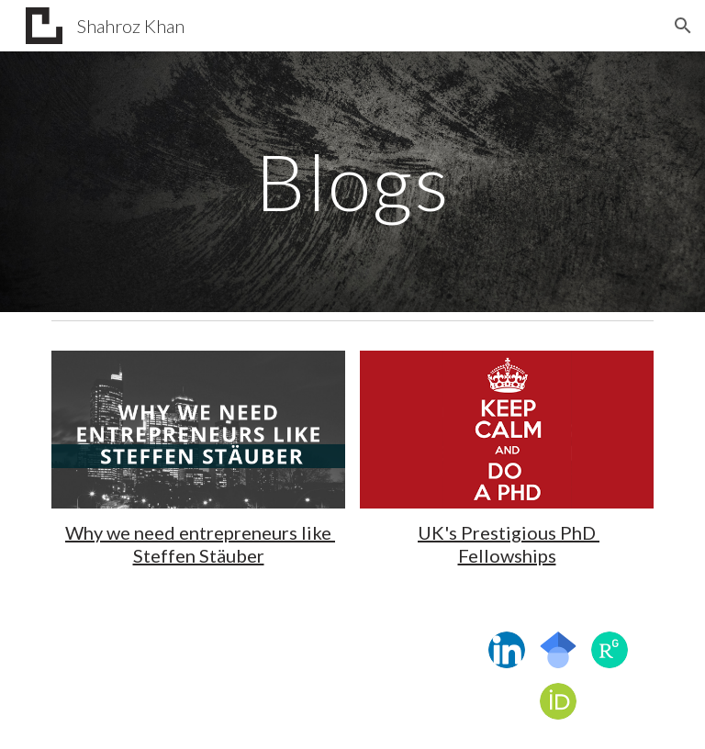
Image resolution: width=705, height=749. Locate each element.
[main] (352, 181)
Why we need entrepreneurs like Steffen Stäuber (200, 543)
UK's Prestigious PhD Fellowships (508, 543)
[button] (683, 26)
